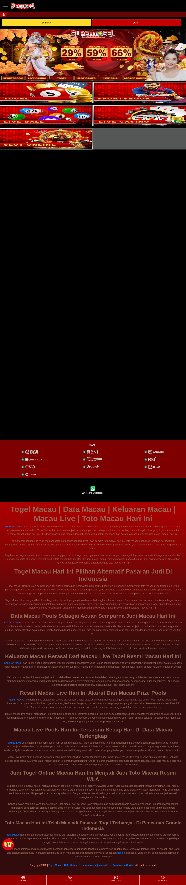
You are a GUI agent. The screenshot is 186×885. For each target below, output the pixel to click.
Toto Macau (13, 834)
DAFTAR (46, 22)
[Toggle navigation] (5, 6)
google (121, 852)
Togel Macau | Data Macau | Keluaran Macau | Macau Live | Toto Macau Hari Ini (91, 865)
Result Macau (16, 699)
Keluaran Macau (13, 662)
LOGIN (136, 22)
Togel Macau (12, 526)
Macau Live (14, 742)
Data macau (11, 622)
